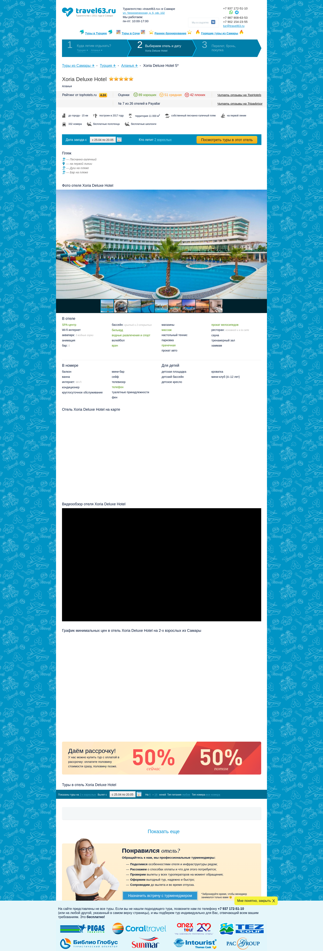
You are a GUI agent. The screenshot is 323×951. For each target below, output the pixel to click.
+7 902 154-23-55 (235, 21)
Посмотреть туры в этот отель (227, 140)
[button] (263, 244)
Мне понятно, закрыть (254, 900)
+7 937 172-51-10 (235, 8)
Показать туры (239, 794)
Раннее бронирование (170, 33)
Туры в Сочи (131, 33)
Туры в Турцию (96, 33)
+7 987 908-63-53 (235, 17)
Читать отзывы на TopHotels (239, 95)
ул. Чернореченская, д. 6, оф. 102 (144, 12)
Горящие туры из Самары (219, 33)
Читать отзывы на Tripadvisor (239, 103)
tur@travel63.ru (234, 26)
